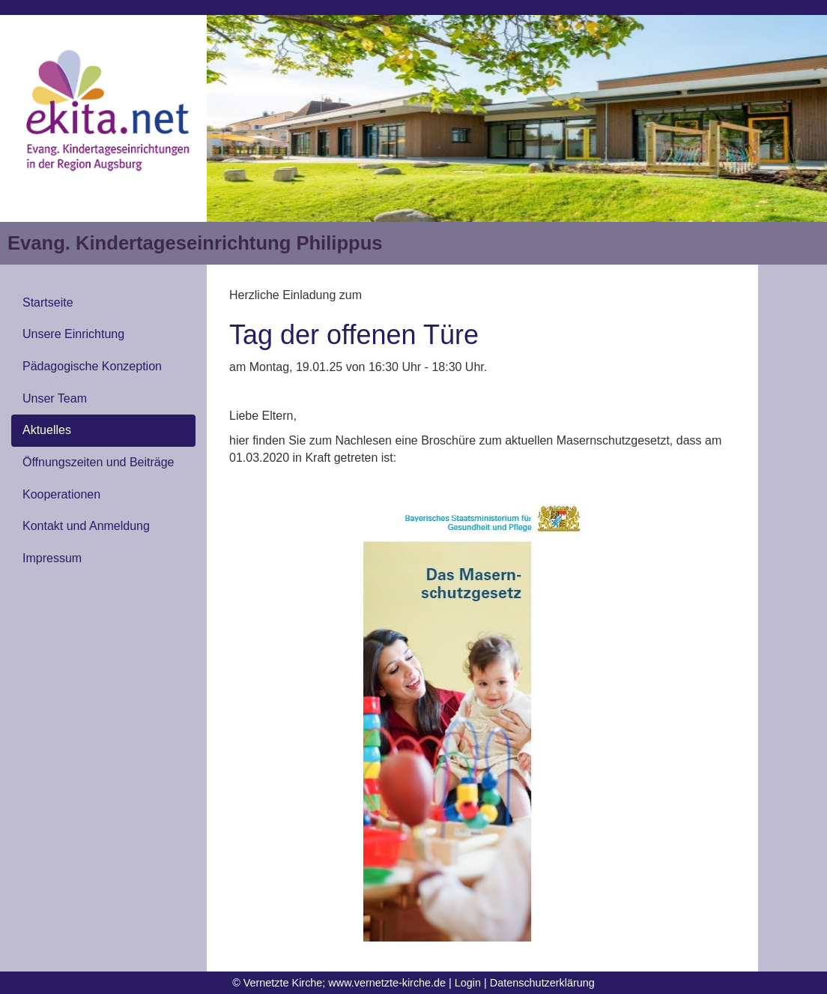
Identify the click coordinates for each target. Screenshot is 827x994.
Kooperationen (61, 494)
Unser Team (54, 398)
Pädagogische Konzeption (92, 366)
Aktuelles (46, 430)
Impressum (52, 558)
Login (468, 983)
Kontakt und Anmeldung (86, 525)
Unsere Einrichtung (73, 334)
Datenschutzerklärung (542, 983)
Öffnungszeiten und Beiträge (98, 462)
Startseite (47, 302)
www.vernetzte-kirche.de (387, 983)
